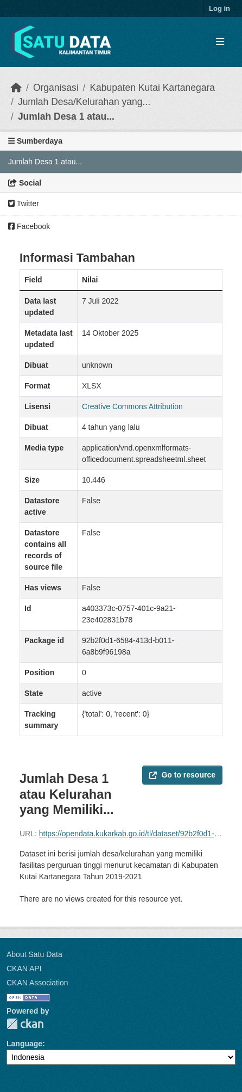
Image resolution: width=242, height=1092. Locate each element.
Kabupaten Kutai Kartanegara (152, 87)
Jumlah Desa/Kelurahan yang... (84, 101)
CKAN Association (37, 982)
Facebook (29, 226)
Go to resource (182, 774)
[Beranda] (16, 87)
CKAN (25, 1023)
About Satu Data (34, 954)
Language (24, 1043)
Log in (219, 8)
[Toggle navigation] (220, 42)
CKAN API (24, 968)
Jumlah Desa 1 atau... (66, 116)
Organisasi (56, 87)
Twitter (23, 203)
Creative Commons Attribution (132, 406)
